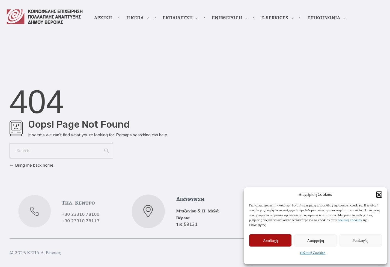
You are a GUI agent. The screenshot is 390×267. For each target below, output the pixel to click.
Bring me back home (31, 165)
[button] (379, 194)
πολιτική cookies (350, 220)
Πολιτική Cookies (313, 253)
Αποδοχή (270, 240)
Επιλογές (360, 240)
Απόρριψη (315, 240)
